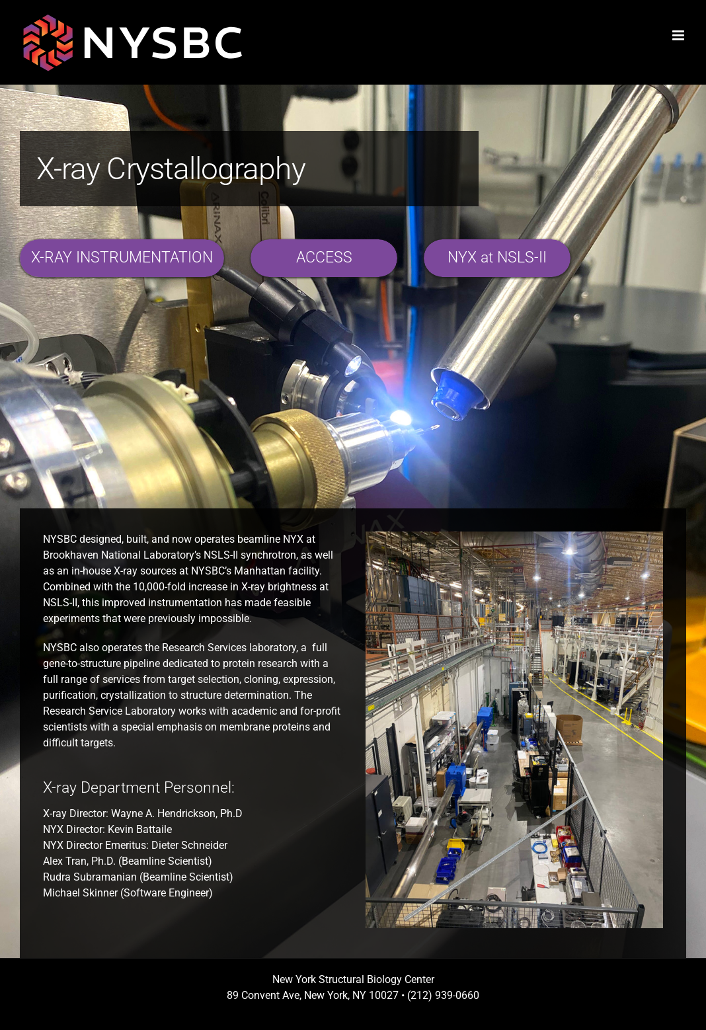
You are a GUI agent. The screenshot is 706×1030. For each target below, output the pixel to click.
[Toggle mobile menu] (679, 35)
